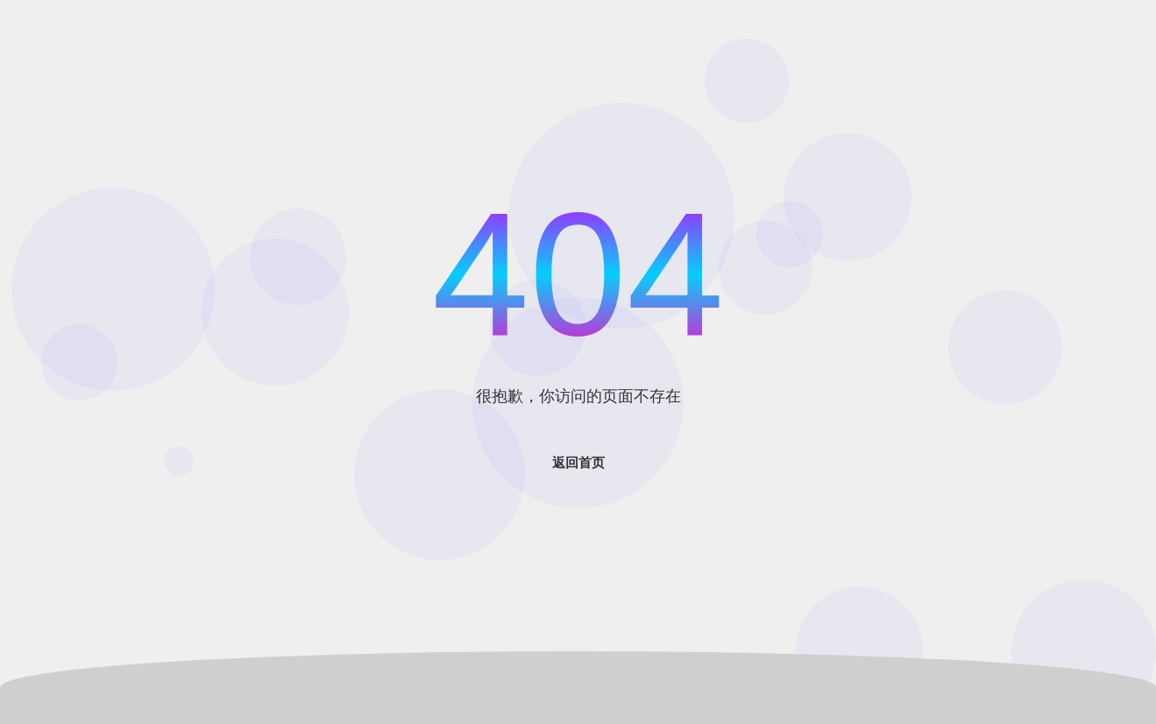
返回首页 (578, 462)
